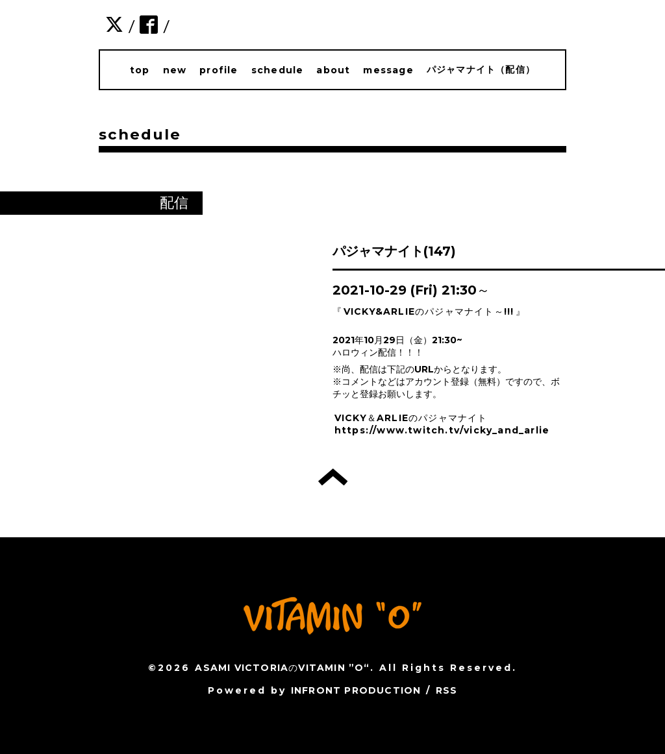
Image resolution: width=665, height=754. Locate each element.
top (140, 70)
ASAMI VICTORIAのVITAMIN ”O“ (282, 668)
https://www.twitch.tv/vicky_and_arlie (441, 430)
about (333, 70)
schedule (277, 70)
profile (218, 70)
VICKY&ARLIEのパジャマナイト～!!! (429, 311)
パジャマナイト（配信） (481, 69)
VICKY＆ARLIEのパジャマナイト (411, 418)
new (175, 70)
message (388, 70)
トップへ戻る (332, 476)
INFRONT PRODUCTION (356, 690)
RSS (447, 690)
